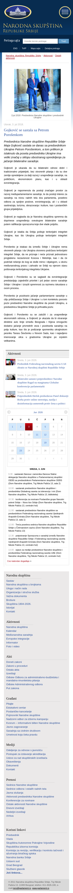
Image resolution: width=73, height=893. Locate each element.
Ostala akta (12, 669)
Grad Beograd (14, 865)
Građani (11, 698)
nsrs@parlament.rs (22, 888)
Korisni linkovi (16, 830)
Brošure (10, 600)
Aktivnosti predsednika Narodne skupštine (30, 796)
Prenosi (11, 780)
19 (45, 442)
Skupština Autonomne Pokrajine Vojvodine (30, 842)
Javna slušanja (14, 792)
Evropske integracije (17, 638)
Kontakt (10, 611)
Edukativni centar (16, 707)
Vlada (9, 838)
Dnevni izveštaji (15, 808)
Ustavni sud (13, 861)
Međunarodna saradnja (19, 634)
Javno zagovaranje (17, 726)
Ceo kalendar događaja (18, 561)
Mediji (10, 745)
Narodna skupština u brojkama (23, 584)
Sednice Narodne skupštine (22, 784)
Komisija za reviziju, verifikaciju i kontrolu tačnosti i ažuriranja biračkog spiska (34, 852)
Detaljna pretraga (52, 48)
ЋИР (24, 48)
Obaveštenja (13, 761)
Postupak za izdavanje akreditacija (26, 754)
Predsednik (12, 835)
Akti (9, 656)
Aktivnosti (48, 55)
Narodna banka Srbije (18, 857)
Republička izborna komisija (22, 846)
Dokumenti (12, 765)
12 (45, 434)
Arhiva (9, 815)
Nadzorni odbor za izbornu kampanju (27, 719)
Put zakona (12, 688)
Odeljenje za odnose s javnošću (24, 750)
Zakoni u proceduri (16, 665)
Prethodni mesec (9, 412)
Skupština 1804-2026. (18, 603)
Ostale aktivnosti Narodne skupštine (26, 804)
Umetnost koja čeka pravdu (21, 734)
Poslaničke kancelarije (19, 711)
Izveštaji (11, 673)
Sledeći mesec (66, 412)
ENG (15, 48)
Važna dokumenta (16, 596)
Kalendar (11, 630)
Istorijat (10, 607)
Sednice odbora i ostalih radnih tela (26, 788)
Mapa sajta (35, 48)
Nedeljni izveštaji (15, 811)
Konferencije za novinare (20, 800)
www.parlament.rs (40, 888)
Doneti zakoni (14, 662)
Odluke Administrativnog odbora (24, 684)
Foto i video (12, 646)
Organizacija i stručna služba (22, 592)
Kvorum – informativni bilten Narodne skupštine (33, 723)
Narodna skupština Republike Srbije (23, 55)
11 (37, 434)
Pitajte (9, 703)
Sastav (10, 580)
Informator (12, 642)
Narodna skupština (18, 575)
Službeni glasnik (15, 869)
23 (20, 450)
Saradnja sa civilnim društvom (23, 730)
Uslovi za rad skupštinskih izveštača (26, 757)
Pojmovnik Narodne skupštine (23, 715)
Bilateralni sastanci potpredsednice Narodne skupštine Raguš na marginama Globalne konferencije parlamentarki (39, 382)
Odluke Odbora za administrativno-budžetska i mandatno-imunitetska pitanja (32, 679)
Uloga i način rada (16, 588)
